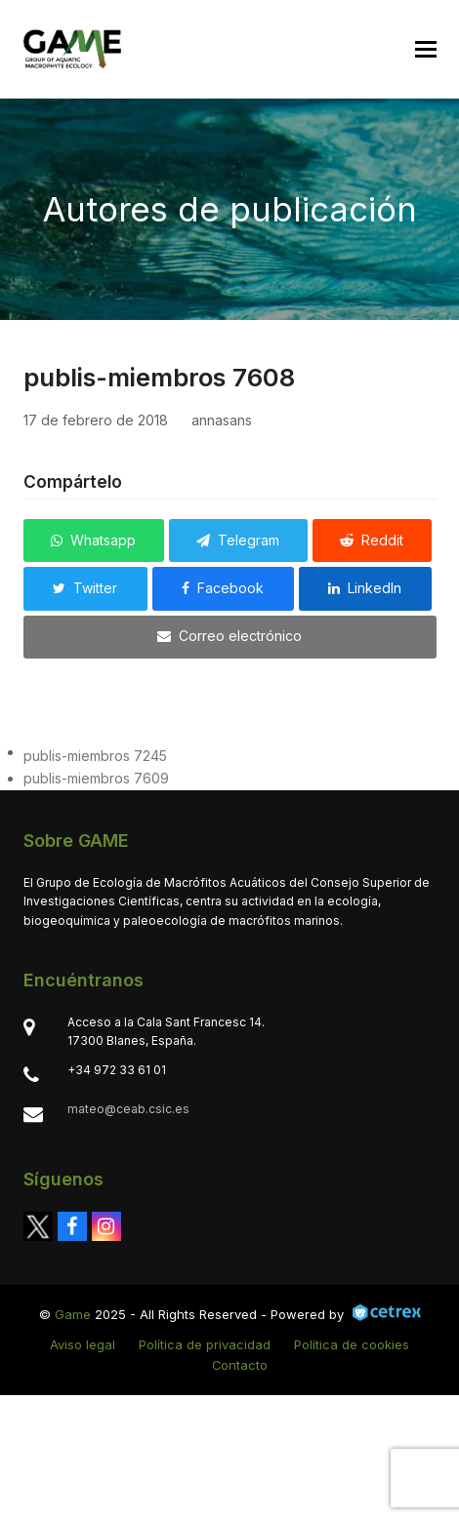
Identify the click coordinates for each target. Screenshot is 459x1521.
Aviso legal (82, 1344)
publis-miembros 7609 (96, 778)
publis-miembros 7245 (95, 755)
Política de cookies (351, 1344)
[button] (426, 49)
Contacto (240, 1365)
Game (73, 1314)
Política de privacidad (205, 1344)
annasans (221, 420)
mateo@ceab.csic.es (128, 1108)
